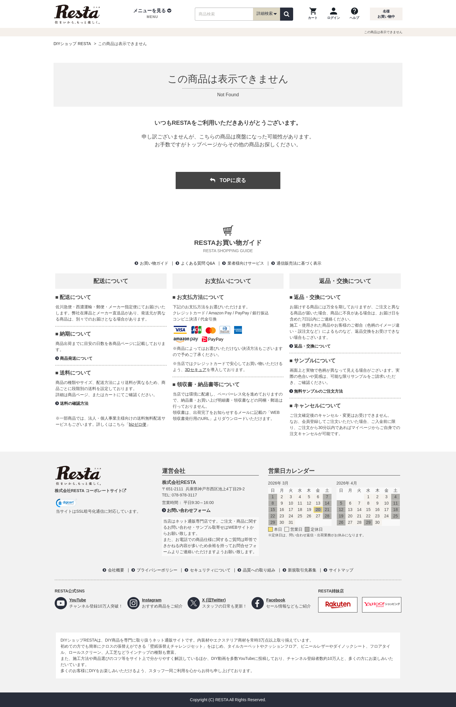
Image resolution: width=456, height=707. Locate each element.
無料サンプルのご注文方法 (318, 391)
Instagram (151, 600)
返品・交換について (312, 346)
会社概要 (116, 570)
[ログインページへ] (333, 14)
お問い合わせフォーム (189, 510)
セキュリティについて (210, 570)
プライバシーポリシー (157, 570)
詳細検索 (266, 14)
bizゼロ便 (137, 424)
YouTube (77, 600)
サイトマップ (341, 570)
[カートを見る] (313, 14)
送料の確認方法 (74, 403)
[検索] (286, 14)
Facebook (275, 600)
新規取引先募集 (302, 570)
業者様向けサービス (245, 263)
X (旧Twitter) (214, 600)
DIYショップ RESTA (72, 43)
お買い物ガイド (154, 263)
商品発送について (76, 358)
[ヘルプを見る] (354, 14)
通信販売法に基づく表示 (299, 263)
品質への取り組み (259, 570)
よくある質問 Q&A (198, 263)
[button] (152, 14)
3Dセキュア (195, 369)
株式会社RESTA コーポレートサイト (90, 490)
